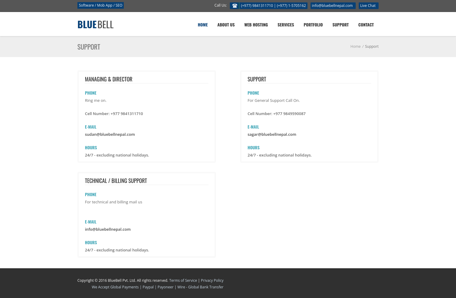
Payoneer (165, 287)
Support (341, 24)
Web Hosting (256, 24)
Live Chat (368, 5)
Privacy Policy (212, 280)
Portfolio (313, 24)
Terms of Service (183, 280)
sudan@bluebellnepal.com (110, 134)
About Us (226, 24)
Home (203, 24)
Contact (366, 24)
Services (286, 24)
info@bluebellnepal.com (332, 5)
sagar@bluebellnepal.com (272, 134)
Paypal (148, 287)
